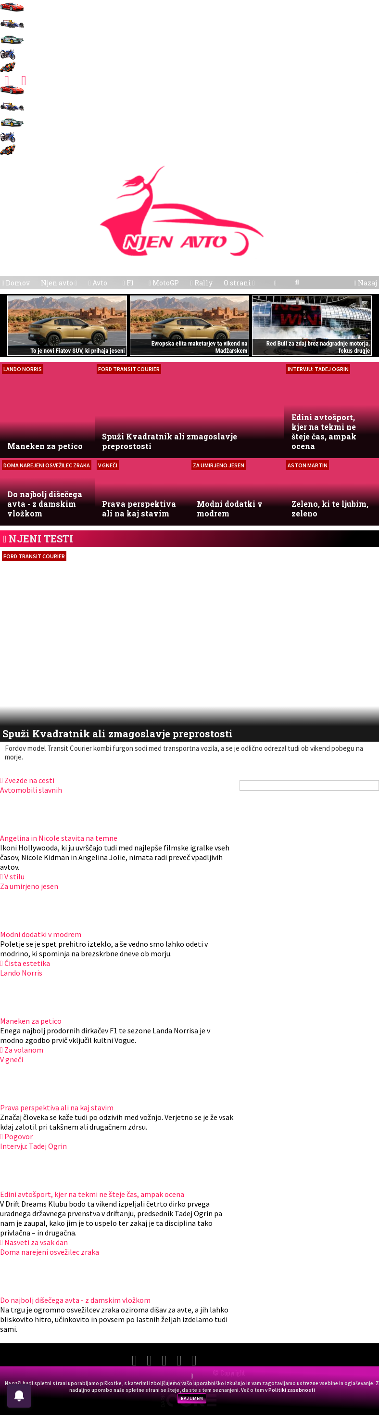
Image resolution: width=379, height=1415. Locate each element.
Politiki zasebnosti (291, 1390)
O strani (239, 282)
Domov (16, 282)
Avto (97, 282)
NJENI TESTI (41, 538)
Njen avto (59, 282)
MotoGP (164, 282)
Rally (201, 282)
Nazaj (365, 282)
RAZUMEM (192, 1398)
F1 (128, 282)
